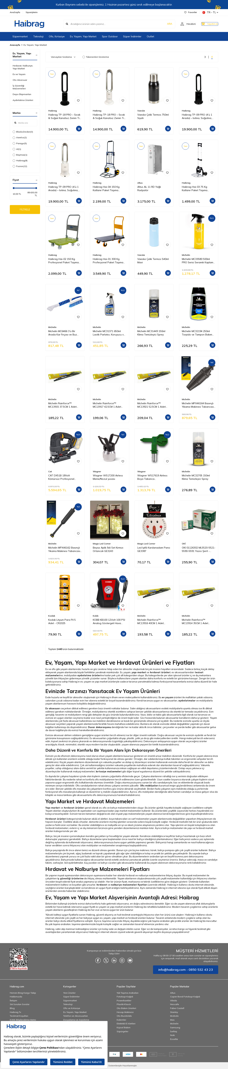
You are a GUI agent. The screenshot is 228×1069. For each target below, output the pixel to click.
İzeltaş (173, 1031)
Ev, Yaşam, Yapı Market (83, 36)
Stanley (174, 1012)
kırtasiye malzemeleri (109, 771)
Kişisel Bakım (123, 1027)
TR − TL (210, 12)
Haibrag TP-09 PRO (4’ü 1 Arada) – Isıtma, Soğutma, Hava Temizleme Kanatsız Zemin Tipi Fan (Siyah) (197, 116)
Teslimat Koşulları (19, 1016)
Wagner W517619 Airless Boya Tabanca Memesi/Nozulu (152, 477)
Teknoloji (38, 36)
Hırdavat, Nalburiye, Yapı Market (23, 67)
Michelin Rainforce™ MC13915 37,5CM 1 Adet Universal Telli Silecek (62, 405)
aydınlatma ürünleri (89, 675)
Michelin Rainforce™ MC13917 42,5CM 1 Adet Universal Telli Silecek (107, 405)
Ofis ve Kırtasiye (71, 1008)
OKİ (184, 543)
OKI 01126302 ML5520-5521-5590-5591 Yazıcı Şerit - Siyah (198, 549)
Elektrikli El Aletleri (126, 1023)
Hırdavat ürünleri (55, 818)
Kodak (51, 615)
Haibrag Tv (15, 1012)
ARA (162, 24)
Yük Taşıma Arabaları (127, 992)
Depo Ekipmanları (22, 94)
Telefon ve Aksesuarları (75, 1016)
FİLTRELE (25, 210)
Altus (140, 182)
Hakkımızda (16, 996)
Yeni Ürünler (69, 992)
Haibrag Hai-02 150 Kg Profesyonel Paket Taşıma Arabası (63, 260)
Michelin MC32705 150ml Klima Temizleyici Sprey (196, 477)
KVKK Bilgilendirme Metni (23, 1019)
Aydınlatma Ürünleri (23, 100)
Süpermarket (20, 36)
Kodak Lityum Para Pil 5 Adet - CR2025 (62, 621)
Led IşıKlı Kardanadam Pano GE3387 (153, 549)
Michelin (186, 255)
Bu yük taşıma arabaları (58, 924)
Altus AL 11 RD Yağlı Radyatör (149, 188)
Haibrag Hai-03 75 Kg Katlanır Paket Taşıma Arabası (194, 188)
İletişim (13, 1000)
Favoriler (190, 12)
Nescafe (174, 1004)
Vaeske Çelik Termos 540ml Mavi (153, 260)
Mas (172, 1019)
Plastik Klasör (124, 1004)
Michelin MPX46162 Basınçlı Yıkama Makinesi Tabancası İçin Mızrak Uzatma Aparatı (64, 549)
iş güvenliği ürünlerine (70, 878)
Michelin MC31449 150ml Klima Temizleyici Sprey (151, 333)
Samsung (175, 1027)
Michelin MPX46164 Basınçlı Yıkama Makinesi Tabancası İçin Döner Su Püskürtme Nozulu (198, 405)
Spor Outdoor (110, 36)
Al (17, 149)
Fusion (20, 166)
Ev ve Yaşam (19, 74)
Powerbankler (124, 1000)
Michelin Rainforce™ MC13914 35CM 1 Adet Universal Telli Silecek (195, 621)
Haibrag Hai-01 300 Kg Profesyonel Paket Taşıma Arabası (108, 260)
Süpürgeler (122, 1031)
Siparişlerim (32, 12)
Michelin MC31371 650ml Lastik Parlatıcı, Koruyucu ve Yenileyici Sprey (109, 333)
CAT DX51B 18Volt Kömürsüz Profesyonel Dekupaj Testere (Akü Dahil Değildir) (64, 477)
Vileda (173, 1000)
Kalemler (121, 1019)
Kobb (96, 615)
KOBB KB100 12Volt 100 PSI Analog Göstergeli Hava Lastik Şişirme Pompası (109, 621)
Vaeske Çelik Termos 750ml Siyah (153, 116)
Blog (12, 1008)
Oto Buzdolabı (124, 1016)
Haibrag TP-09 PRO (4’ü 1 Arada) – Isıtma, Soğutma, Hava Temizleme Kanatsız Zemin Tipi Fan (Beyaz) (63, 188)
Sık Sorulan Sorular (19, 1004)
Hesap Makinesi (125, 1012)
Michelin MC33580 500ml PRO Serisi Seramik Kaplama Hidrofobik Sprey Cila (198, 260)
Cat (50, 471)
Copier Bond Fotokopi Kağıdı (185, 996)
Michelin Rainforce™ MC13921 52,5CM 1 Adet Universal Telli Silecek (151, 405)
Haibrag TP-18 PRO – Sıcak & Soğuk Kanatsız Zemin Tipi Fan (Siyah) (64, 116)
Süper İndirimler (132, 36)
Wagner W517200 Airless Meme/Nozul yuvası (108, 477)
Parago (20, 143)
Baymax (20, 154)
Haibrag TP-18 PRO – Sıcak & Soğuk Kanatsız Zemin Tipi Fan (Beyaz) (109, 116)
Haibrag (20, 160)
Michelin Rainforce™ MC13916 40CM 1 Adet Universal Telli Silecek (150, 621)
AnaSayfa (15, 12)
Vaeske (141, 110)
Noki (172, 1035)
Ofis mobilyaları (149, 785)
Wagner (97, 471)
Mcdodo (174, 1016)
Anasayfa (15, 45)
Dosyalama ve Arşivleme (76, 1019)
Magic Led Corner (102, 543)
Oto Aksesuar (20, 80)
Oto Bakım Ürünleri (126, 1008)
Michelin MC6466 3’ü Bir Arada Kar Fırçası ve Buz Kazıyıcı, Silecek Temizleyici (63, 333)
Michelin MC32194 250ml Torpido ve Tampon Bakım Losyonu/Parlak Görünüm (197, 333)
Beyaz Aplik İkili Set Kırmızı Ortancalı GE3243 (108, 549)
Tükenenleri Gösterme (95, 57)
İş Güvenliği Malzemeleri (19, 87)
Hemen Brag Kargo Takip (23, 992)
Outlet (150, 36)
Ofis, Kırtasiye (57, 36)
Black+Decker (23, 131)
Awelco (20, 137)
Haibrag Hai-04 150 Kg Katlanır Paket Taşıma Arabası (106, 188)
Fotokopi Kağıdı (125, 996)
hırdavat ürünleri (160, 672)
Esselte (174, 1039)
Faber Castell (177, 1008)
